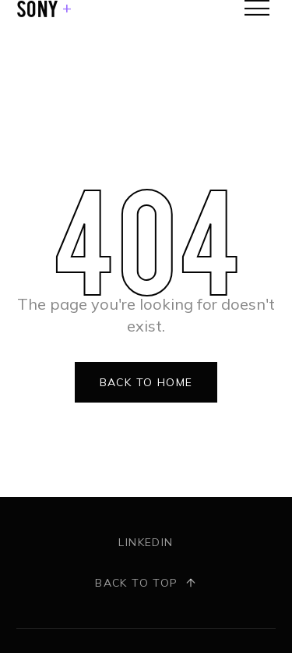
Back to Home (146, 382)
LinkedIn (145, 542)
